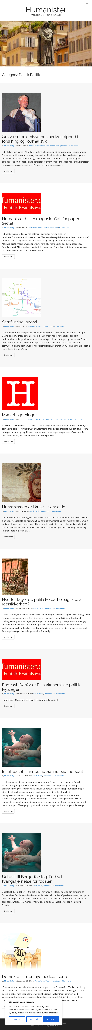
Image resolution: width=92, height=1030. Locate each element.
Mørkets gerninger (19, 414)
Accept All (51, 1019)
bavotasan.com (56, 1025)
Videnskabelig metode (58, 145)
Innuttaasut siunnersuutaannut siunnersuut (42, 771)
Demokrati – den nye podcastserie (34, 976)
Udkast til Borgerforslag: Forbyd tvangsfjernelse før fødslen (32, 879)
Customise (17, 1019)
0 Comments (74, 145)
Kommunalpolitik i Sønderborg (61, 419)
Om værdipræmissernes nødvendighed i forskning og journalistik (40, 139)
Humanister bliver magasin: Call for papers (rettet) (41, 221)
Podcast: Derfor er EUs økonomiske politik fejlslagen (41, 687)
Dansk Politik (34, 145)
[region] (33, 1011)
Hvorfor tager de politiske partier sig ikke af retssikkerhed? (42, 601)
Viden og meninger (53, 981)
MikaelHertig (9, 145)
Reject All (34, 1019)
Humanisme (44, 145)
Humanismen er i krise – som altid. (34, 506)
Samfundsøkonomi (19, 322)
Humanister (46, 9)
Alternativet (32, 227)
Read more (8, 171)
